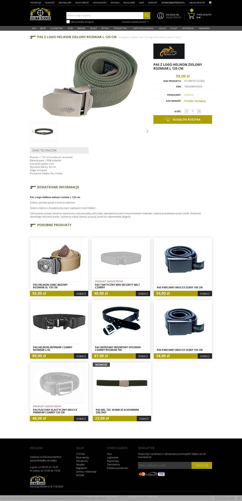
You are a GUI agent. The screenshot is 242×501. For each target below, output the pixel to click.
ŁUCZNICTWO (56, 28)
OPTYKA (105, 28)
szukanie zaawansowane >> (135, 21)
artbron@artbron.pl (173, 2)
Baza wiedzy (82, 457)
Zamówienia (113, 464)
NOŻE (70, 28)
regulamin (129, 2)
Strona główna (124, 37)
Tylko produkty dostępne (80, 21)
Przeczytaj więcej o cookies (225, 498)
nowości (50, 2)
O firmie (80, 453)
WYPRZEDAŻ (188, 28)
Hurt (109, 453)
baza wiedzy (82, 2)
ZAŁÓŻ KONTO (173, 17)
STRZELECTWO (120, 28)
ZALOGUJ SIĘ (172, 14)
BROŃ (43, 28)
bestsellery (65, 2)
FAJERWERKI (204, 28)
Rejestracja (113, 460)
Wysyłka (80, 464)
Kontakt (80, 475)
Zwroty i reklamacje (86, 471)
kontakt (152, 2)
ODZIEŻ (93, 28)
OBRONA (81, 28)
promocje (36, 2)
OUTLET (173, 28)
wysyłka (115, 2)
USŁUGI (162, 28)
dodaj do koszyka (181, 120)
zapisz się (202, 465)
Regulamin (81, 468)
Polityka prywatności (117, 468)
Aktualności (82, 460)
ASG (34, 28)
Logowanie (112, 457)
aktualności (99, 2)
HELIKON (188, 94)
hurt (141, 2)
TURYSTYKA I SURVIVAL (143, 28)
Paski (141, 37)
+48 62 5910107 (197, 2)
